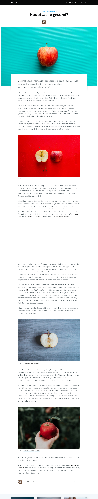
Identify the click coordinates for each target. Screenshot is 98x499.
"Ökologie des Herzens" (61, 217)
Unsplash (43, 179)
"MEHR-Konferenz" (34, 217)
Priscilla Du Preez (29, 451)
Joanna (73, 465)
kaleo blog (14, 2)
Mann (28, 290)
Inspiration (53, 11)
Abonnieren (81, 2)
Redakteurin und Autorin (43, 295)
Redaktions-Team (51, 22)
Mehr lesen (76, 481)
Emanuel (21, 468)
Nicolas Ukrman (28, 363)
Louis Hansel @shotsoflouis (32, 179)
